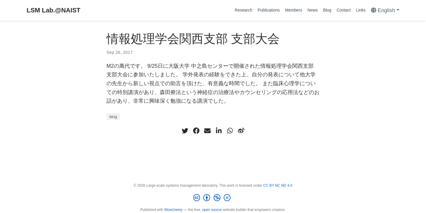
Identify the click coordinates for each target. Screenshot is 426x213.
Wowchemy (173, 210)
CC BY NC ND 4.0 (277, 185)
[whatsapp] (229, 130)
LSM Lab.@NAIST (53, 10)
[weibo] (241, 130)
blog (113, 116)
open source (212, 210)
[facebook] (196, 130)
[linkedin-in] (218, 130)
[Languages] (385, 10)
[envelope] (207, 130)
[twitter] (184, 130)
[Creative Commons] (213, 198)
